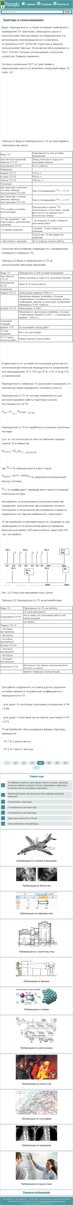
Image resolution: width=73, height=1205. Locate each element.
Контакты (63, 4)
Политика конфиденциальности (51, 1201)
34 (15, 763)
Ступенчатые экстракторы (22, 807)
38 (49, 763)
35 (24, 763)
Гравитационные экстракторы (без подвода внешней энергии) (36, 795)
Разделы (46, 4)
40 (65, 763)
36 (32, 763)
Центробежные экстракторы (23, 823)
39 (57, 763)
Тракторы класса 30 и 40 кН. (23, 818)
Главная (30, 4)
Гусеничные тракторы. (20, 801)
